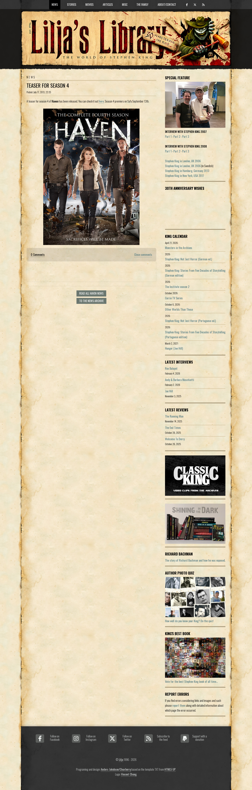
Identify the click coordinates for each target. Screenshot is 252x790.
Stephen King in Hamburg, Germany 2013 (187, 171)
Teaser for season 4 (48, 85)
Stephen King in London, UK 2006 (183, 161)
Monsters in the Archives (178, 248)
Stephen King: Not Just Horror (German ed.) (188, 259)
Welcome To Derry (175, 439)
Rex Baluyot (171, 368)
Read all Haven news (91, 293)
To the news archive (91, 301)
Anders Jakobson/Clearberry (116, 769)
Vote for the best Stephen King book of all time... (191, 681)
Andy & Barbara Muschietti (179, 380)
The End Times (173, 428)
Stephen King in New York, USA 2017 (184, 176)
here (101, 101)
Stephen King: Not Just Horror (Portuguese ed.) (190, 321)
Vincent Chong (128, 774)
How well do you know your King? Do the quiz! (189, 621)
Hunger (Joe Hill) (174, 348)
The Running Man (174, 416)
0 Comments (38, 255)
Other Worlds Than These (179, 309)
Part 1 (168, 136)
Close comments (143, 255)
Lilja (121, 760)
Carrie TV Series (174, 298)
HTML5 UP (170, 769)
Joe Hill (169, 391)
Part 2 (176, 136)
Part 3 (185, 136)
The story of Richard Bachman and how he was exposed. (195, 560)
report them (179, 705)
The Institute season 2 (177, 287)
